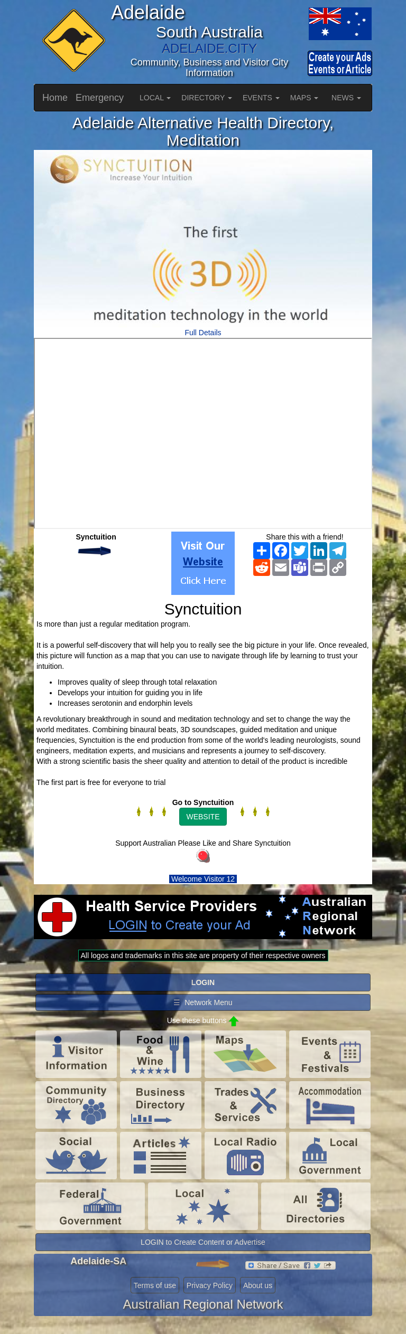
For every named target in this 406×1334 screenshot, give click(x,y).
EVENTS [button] (261, 97)
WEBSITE (202, 816)
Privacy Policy (210, 1285)
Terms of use (155, 1285)
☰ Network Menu (202, 1002)
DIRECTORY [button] (206, 97)
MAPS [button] (304, 97)
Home (55, 97)
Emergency (100, 97)
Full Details (202, 332)
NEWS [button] (346, 97)
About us (257, 1285)
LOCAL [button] (155, 97)
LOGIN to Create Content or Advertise (203, 1242)
